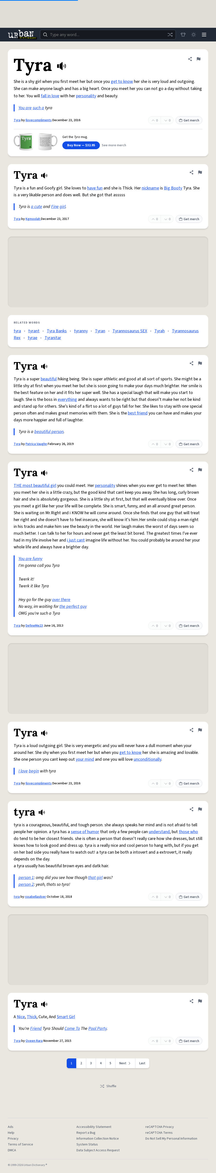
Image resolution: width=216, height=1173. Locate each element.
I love (23, 771)
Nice (21, 1017)
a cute (36, 207)
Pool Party (97, 1028)
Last (142, 1063)
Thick (32, 1017)
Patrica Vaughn (36, 444)
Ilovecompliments (39, 120)
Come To (72, 1028)
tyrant (33, 331)
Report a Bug (85, 1132)
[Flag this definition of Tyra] (198, 59)
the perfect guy (73, 606)
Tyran (100, 331)
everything (67, 399)
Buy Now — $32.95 (81, 145)
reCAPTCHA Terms (159, 1132)
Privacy (13, 1138)
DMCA (12, 1150)
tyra (17, 331)
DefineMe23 (34, 625)
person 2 (26, 884)
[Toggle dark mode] (193, 34)
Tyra (17, 120)
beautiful (49, 379)
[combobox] (107, 34)
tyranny (81, 331)
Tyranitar (53, 338)
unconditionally (147, 759)
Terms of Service (20, 1144)
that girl (95, 878)
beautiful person (49, 432)
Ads (10, 1126)
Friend (36, 1028)
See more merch (114, 145)
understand (159, 832)
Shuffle (108, 1086)
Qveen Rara (34, 1040)
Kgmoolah (33, 219)
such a (38, 108)
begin (34, 771)
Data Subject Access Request (98, 1150)
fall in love (50, 96)
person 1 (26, 878)
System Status (87, 1144)
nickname (150, 188)
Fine (55, 207)
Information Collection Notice (97, 1138)
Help (11, 1132)
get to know (122, 82)
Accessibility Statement (93, 1126)
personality (86, 96)
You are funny (30, 559)
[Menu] (203, 34)
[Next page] (125, 1063)
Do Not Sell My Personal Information (171, 1138)
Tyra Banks (57, 331)
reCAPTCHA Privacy (159, 1126)
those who (188, 832)
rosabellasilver (35, 896)
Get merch (189, 120)
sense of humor (85, 832)
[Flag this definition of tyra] (200, 809)
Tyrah (159, 331)
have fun (95, 188)
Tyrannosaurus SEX (130, 331)
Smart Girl (66, 1017)
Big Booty (173, 188)
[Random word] (169, 35)
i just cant (76, 540)
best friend (138, 413)
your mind (85, 759)
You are (25, 108)
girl (63, 207)
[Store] (182, 34)
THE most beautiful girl (35, 486)
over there (61, 600)
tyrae (32, 338)
